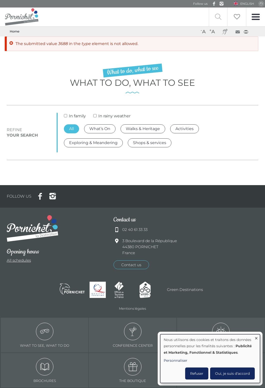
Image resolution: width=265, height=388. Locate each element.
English (247, 4)
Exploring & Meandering (93, 142)
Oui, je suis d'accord (232, 373)
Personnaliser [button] (175, 360)
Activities (184, 128)
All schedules (19, 260)
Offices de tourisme (124, 290)
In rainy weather (114, 116)
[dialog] (210, 358)
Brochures (44, 370)
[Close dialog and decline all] (256, 337)
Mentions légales (132, 308)
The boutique (132, 370)
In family (77, 116)
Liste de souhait (237, 17)
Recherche (218, 17)
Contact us (131, 264)
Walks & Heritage (143, 128)
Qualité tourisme (100, 290)
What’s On (99, 128)
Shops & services (149, 142)
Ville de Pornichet (72, 289)
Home (14, 31)
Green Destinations (185, 289)
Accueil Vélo (149, 290)
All (71, 128)
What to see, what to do (44, 335)
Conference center (133, 335)
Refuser (196, 373)
